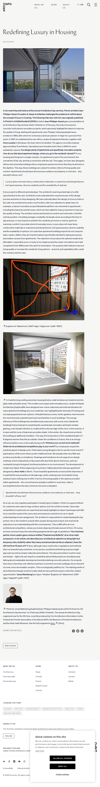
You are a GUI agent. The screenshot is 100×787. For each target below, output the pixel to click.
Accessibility (8, 768)
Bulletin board (41, 686)
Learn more (39, 759)
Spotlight (19, 709)
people (80, 709)
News (54, 5)
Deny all (77, 766)
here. (53, 623)
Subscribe (8, 736)
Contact (71, 676)
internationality (33, 709)
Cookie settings (62, 774)
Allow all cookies (48, 766)
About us (73, 666)
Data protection (23, 768)
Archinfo (72, 672)
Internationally (9, 676)
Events (38, 681)
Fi (78, 4)
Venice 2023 (69, 709)
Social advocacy (9, 681)
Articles (39, 676)
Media (70, 681)
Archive (39, 690)
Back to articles (10, 645)
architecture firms (12, 713)
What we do (9, 666)
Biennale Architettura (52, 709)
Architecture (8, 672)
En (82, 4)
